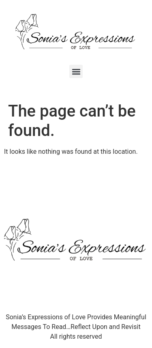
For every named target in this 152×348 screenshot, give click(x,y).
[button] (76, 71)
